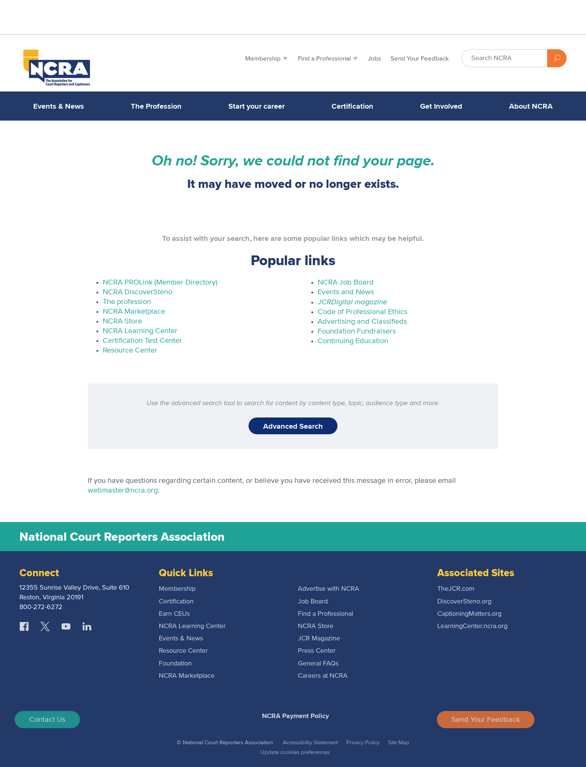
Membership (177, 589)
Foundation (175, 663)
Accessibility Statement (310, 742)
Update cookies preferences (295, 752)
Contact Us (47, 719)
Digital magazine (352, 301)
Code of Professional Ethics (362, 312)
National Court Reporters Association (122, 537)
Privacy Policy (362, 742)
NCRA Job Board (346, 282)
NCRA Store (122, 321)
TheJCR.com (456, 589)
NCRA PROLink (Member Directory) (160, 282)
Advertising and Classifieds (362, 321)
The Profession (156, 106)
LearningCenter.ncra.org (472, 626)
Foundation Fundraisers (357, 331)
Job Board (313, 601)
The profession (127, 301)
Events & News (58, 106)
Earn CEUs (174, 614)
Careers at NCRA (323, 676)
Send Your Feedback (485, 719)
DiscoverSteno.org (464, 601)
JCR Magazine (319, 638)
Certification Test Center (142, 340)
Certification (352, 106)
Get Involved (441, 106)
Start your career (256, 106)
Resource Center (130, 350)
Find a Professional (325, 614)
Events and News (346, 292)
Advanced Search (293, 426)
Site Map (398, 742)
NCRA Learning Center (140, 331)
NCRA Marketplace (134, 311)
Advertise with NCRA (328, 589)
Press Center (317, 651)
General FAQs (318, 663)
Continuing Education (353, 341)
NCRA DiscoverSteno (137, 292)
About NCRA (531, 106)
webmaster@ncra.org (123, 490)
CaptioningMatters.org (469, 614)
